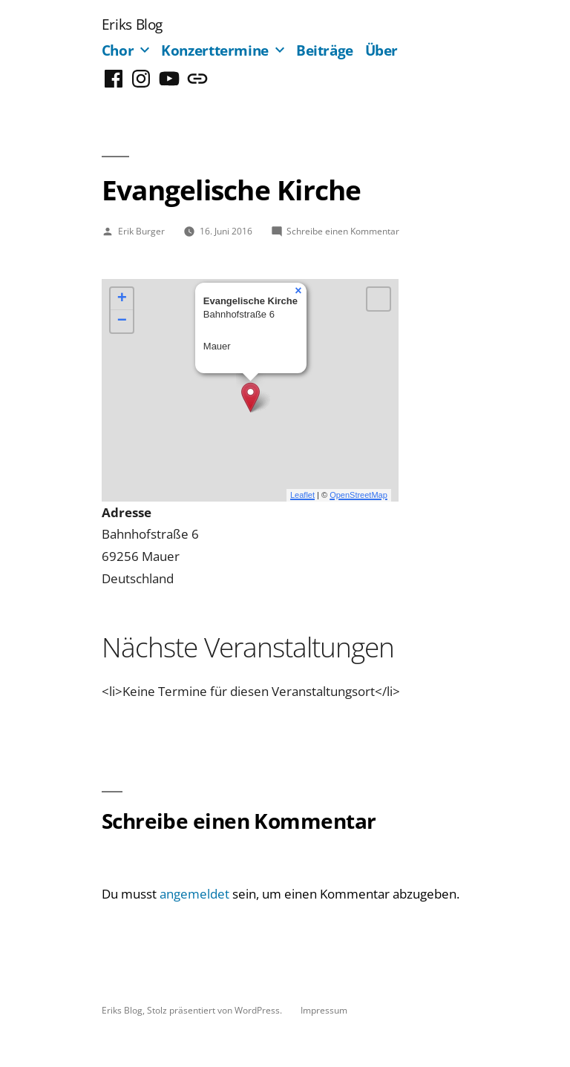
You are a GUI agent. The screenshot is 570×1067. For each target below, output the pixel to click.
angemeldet (194, 893)
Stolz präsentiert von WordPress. (215, 1010)
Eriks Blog (132, 24)
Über (382, 50)
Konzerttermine (215, 50)
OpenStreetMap (358, 494)
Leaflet (302, 494)
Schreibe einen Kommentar (342, 231)
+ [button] (122, 299)
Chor (118, 50)
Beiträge (324, 50)
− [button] (122, 321)
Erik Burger (141, 231)
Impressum (324, 1010)
